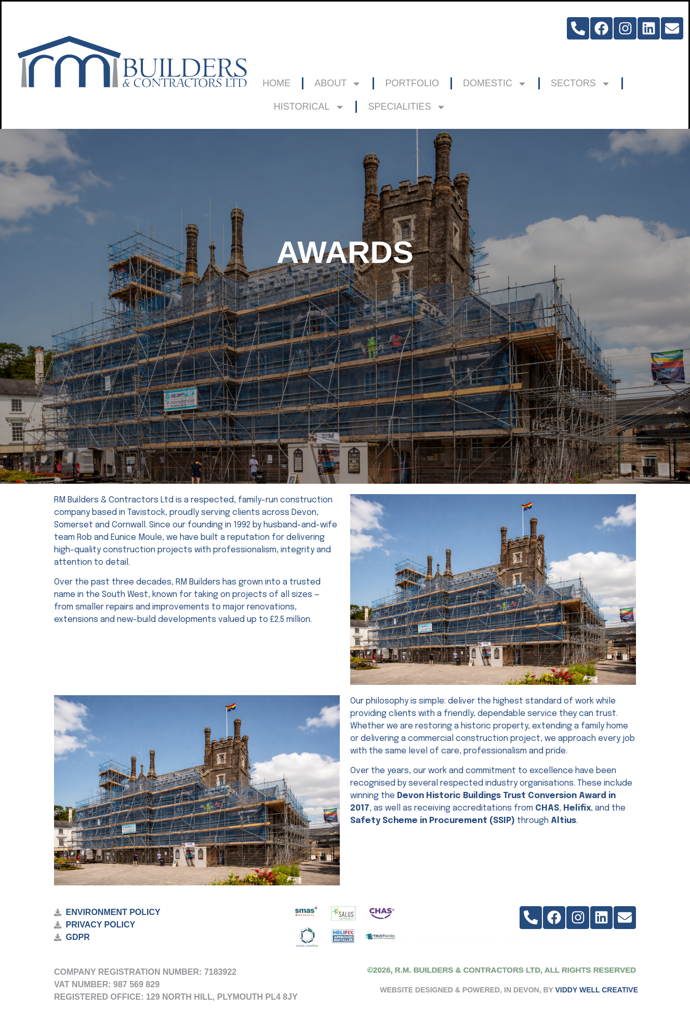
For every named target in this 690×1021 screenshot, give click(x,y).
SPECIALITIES (407, 107)
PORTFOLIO (412, 83)
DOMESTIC (495, 84)
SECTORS (581, 84)
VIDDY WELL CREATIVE (596, 990)
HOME (276, 83)
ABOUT (337, 84)
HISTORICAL (309, 107)
